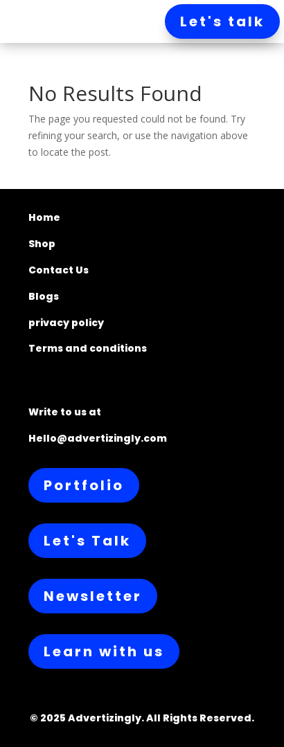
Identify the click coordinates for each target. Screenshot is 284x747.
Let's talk (222, 21)
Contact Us (58, 270)
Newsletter (93, 596)
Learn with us (104, 651)
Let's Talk (87, 540)
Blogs (43, 296)
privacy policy (66, 323)
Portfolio (84, 485)
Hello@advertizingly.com (97, 438)
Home (44, 217)
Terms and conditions (87, 348)
